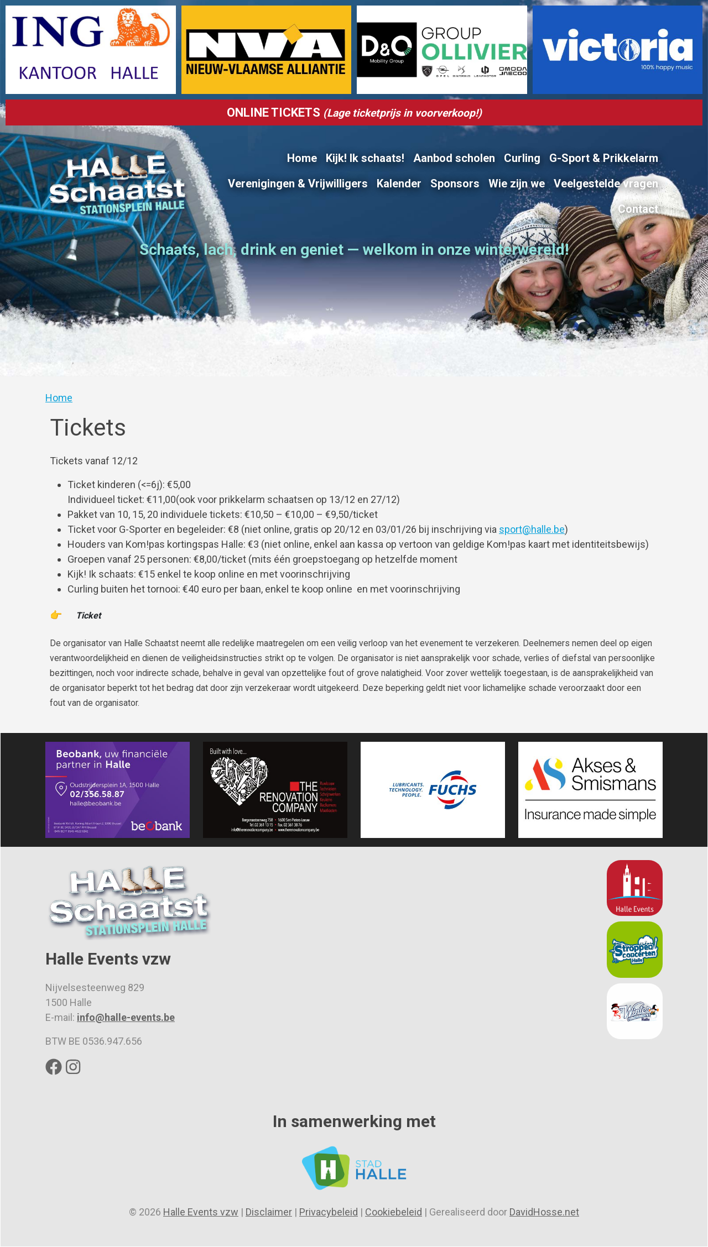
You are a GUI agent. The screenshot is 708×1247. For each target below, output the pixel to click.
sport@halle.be (532, 529)
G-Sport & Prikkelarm (603, 158)
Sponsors (455, 183)
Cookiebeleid (393, 1212)
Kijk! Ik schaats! (365, 158)
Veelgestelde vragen (606, 183)
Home (302, 158)
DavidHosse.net (544, 1212)
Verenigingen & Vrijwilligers (298, 183)
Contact (638, 209)
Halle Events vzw (200, 1212)
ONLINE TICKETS (354, 112)
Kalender (399, 183)
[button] (91, 790)
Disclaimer (269, 1212)
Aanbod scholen (454, 158)
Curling (522, 158)
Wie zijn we (516, 183)
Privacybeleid (328, 1212)
